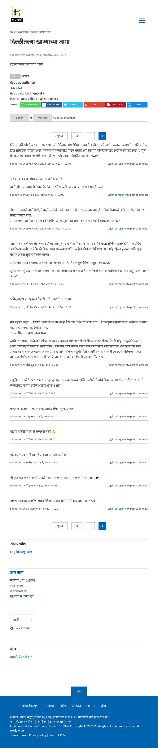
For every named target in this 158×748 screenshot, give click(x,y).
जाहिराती (76, 706)
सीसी (104, 706)
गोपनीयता (42, 722)
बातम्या (91, 706)
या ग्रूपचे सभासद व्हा (21, 596)
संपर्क (68, 722)
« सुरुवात (59, 136)
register (44, 118)
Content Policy (58, 735)
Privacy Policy (38, 735)
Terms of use (18, 735)
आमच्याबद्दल (57, 722)
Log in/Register (21, 552)
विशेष (62, 706)
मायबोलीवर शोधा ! (21, 657)
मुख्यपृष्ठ (25, 32)
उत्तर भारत (16, 88)
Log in (20, 118)
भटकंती (25, 76)
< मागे (77, 136)
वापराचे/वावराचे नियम (22, 722)
